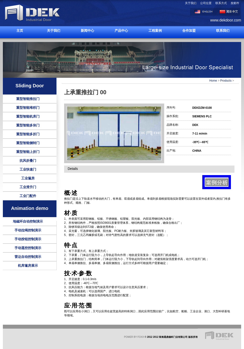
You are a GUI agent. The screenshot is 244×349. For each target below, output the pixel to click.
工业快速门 (28, 169)
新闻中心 (87, 30)
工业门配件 (28, 196)
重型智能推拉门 (28, 99)
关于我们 (190, 3)
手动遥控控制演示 (28, 248)
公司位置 (206, 3)
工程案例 (155, 30)
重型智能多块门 (28, 125)
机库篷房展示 (28, 265)
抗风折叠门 (28, 160)
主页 (19, 30)
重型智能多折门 (28, 134)
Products (225, 80)
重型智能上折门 (28, 152)
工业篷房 (28, 178)
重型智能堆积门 (28, 107)
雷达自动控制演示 (28, 257)
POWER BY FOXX (134, 337)
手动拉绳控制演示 (28, 230)
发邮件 (235, 3)
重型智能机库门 (28, 116)
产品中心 (121, 30)
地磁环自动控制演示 (28, 221)
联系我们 (222, 30)
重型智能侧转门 (28, 143)
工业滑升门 (28, 187)
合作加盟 (189, 30)
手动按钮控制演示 (28, 239)
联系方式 (221, 3)
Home (213, 80)
